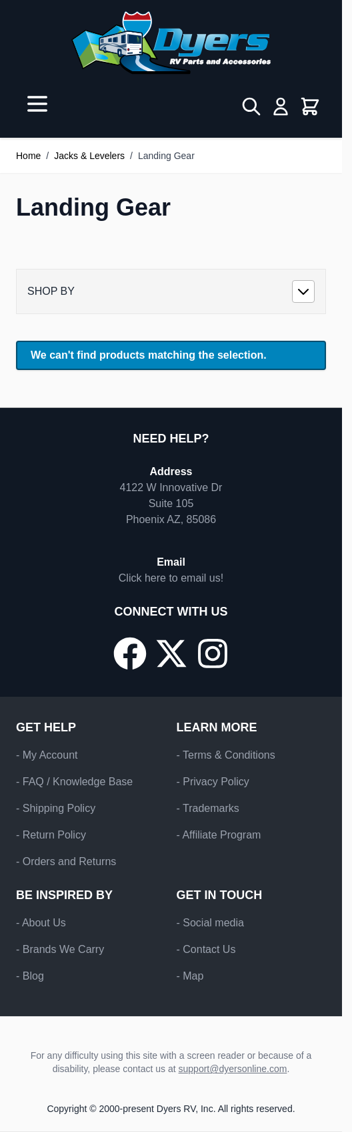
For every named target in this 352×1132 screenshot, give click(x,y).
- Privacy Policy (213, 781)
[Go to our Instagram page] (212, 653)
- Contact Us (206, 949)
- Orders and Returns (66, 861)
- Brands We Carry (60, 949)
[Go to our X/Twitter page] (171, 653)
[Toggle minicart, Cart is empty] (310, 106)
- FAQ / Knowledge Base (74, 781)
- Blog (30, 976)
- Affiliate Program (219, 835)
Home (28, 155)
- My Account (46, 755)
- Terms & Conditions (226, 755)
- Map (190, 976)
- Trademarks (208, 808)
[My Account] (280, 106)
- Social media (210, 922)
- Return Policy (51, 835)
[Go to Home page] (171, 42)
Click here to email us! (171, 578)
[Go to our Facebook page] (130, 653)
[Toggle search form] (251, 106)
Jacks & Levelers (89, 155)
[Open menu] (37, 104)
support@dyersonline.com (233, 1068)
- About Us (41, 922)
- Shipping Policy (55, 808)
